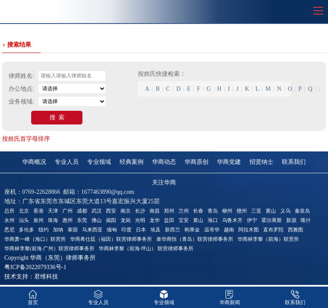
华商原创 (196, 162)
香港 (38, 211)
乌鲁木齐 (232, 220)
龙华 (154, 220)
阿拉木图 (248, 230)
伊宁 (252, 220)
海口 (213, 220)
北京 (24, 211)
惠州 (67, 220)
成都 (82, 211)
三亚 (256, 211)
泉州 (38, 220)
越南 (229, 230)
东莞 (82, 220)
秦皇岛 (302, 211)
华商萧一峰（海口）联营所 (35, 239)
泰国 (72, 230)
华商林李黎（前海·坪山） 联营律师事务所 (146, 249)
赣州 (242, 211)
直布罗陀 (273, 230)
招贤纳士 (261, 162)
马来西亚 (92, 230)
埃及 (155, 230)
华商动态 (164, 162)
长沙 (140, 211)
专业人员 (67, 162)
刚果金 (192, 230)
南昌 (154, 211)
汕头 (24, 220)
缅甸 (112, 230)
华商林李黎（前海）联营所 (268, 239)
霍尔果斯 (271, 220)
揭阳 (111, 220)
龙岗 (125, 220)
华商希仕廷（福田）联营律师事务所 (111, 239)
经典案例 (132, 162)
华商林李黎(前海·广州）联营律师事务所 (49, 249)
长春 (198, 211)
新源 (291, 220)
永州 (9, 220)
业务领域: (21, 101)
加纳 (58, 230)
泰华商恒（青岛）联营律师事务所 (194, 239)
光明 (140, 220)
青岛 (213, 211)
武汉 (96, 211)
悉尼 (9, 230)
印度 (126, 230)
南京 (125, 211)
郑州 (169, 211)
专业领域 (99, 162)
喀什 (306, 220)
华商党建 (229, 162)
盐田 (169, 220)
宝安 (184, 220)
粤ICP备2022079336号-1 (35, 267)
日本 (141, 230)
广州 (67, 211)
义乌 (285, 211)
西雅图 (295, 230)
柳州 (227, 211)
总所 (9, 211)
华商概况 (34, 162)
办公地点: (21, 89)
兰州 (184, 211)
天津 (53, 211)
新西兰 (172, 230)
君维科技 (46, 276)
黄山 (271, 211)
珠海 (53, 220)
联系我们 (294, 162)
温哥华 (212, 230)
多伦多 (26, 230)
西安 (111, 211)
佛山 (96, 220)
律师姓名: (21, 76)
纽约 (43, 230)
